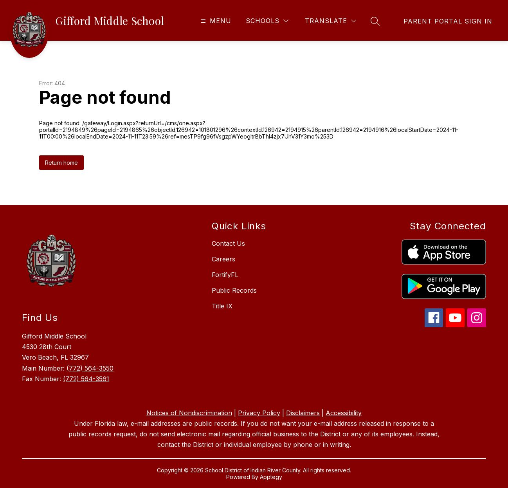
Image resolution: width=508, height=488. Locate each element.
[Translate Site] (330, 21)
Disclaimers (303, 413)
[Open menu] (215, 21)
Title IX (222, 306)
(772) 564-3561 (86, 379)
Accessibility (344, 413)
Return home (61, 162)
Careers (223, 259)
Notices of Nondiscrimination (189, 413)
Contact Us (228, 243)
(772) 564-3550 (90, 368)
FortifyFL (225, 275)
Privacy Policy (259, 413)
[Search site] (375, 21)
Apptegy (271, 477)
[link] (448, 21)
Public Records (234, 290)
